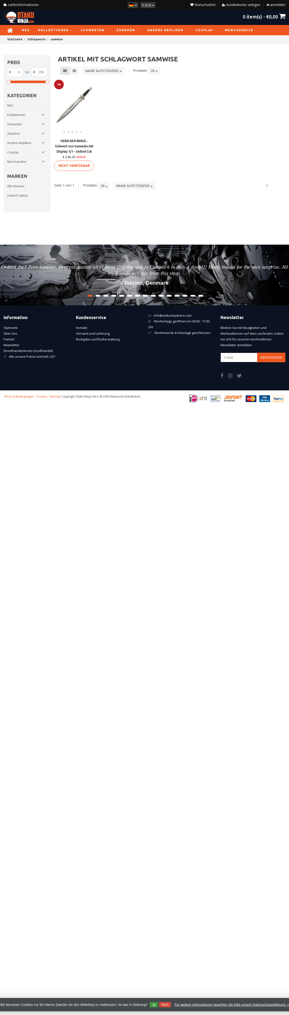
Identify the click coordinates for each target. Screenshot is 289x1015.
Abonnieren (271, 357)
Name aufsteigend (103, 70)
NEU (26, 30)
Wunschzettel (202, 4)
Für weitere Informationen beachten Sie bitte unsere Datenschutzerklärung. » (231, 1005)
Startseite (11, 328)
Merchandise (241, 30)
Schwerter (94, 30)
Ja (154, 1005)
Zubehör (127, 30)
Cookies (41, 396)
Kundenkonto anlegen (243, 4)
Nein (165, 1005)
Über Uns (10, 333)
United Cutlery (17, 195)
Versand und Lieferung (93, 333)
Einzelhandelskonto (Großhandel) (28, 351)
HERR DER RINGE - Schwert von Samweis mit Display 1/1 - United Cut (74, 146)
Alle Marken (15, 186)
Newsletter (11, 345)
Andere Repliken (167, 30)
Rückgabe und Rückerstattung (98, 339)
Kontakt (81, 328)
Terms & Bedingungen (19, 396)
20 (154, 70)
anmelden (277, 4)
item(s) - (264, 16)
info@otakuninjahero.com (172, 315)
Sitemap (55, 396)
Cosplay (206, 30)
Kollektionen (55, 30)
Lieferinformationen (21, 4)
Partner (9, 339)
